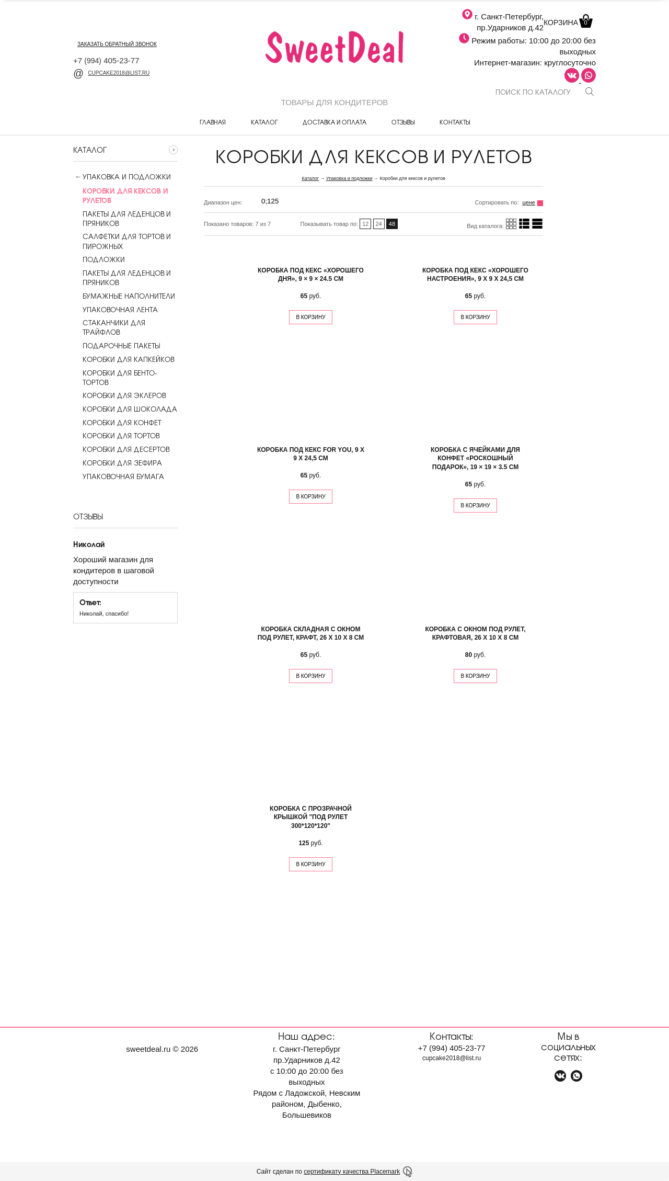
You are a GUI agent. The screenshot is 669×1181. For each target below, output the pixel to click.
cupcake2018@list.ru (111, 73)
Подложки (99, 259)
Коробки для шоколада (125, 409)
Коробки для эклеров (119, 395)
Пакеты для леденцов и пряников (122, 218)
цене (529, 202)
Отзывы (402, 122)
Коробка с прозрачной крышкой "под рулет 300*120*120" (311, 817)
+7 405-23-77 (106, 60)
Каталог (264, 122)
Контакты (455, 122)
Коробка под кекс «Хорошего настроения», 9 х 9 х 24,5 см (475, 275)
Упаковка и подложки (127, 176)
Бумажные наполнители (124, 296)
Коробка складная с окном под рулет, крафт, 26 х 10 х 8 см (311, 634)
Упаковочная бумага (118, 476)
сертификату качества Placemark (352, 1171)
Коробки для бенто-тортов (115, 377)
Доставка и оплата (334, 122)
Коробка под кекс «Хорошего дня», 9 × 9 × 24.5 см (311, 275)
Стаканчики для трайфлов (109, 327)
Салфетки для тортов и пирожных (122, 241)
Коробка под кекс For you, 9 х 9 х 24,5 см (310, 454)
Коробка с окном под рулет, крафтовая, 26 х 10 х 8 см (475, 634)
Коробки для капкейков (123, 359)
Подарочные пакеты (116, 345)
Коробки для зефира (117, 463)
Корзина (567, 22)
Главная (213, 122)
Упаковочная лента (115, 309)
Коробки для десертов (121, 449)
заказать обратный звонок (117, 44)
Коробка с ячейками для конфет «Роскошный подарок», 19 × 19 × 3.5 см (475, 458)
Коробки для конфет (117, 422)
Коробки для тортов (116, 435)
